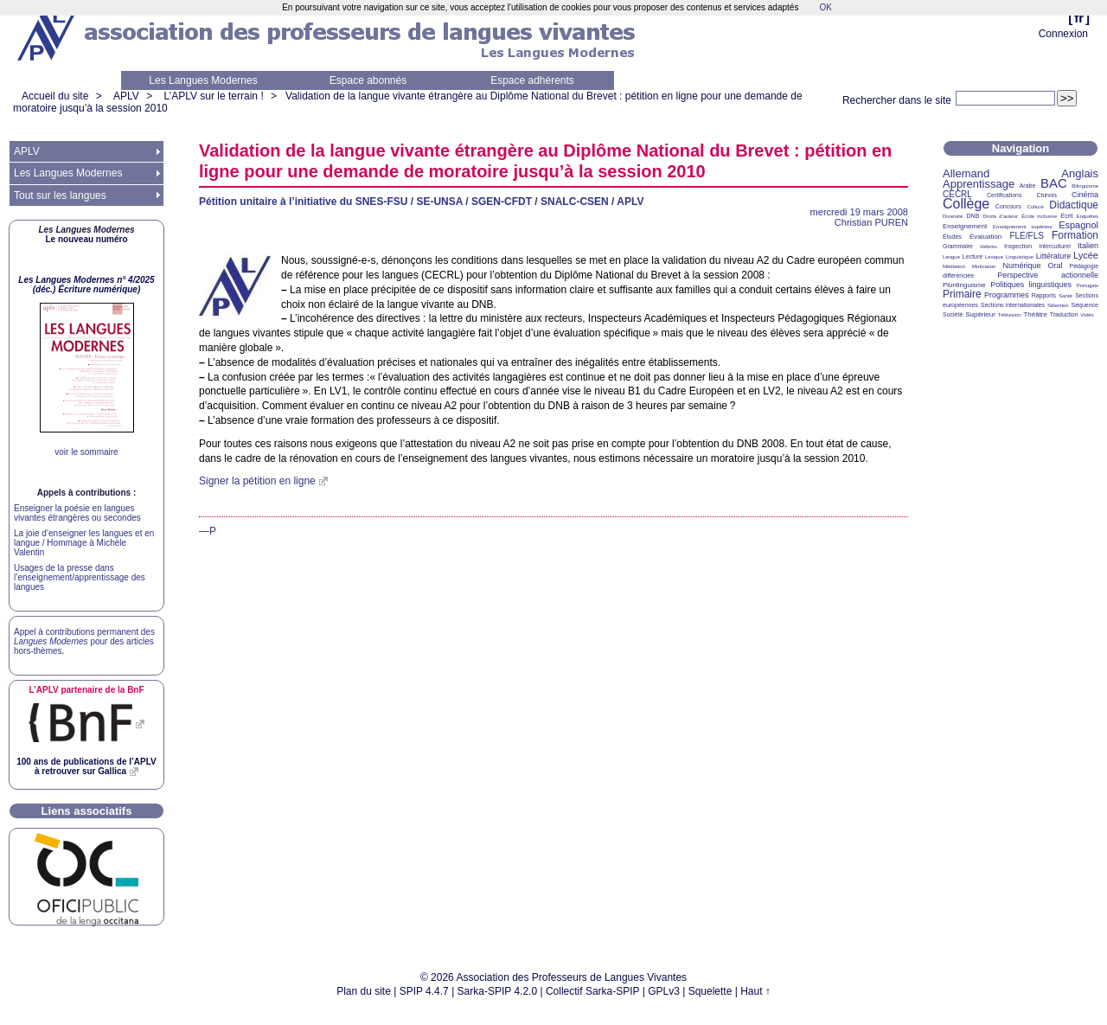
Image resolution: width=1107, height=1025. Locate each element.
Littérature (1054, 256)
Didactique (1073, 205)
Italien (1088, 245)
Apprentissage (978, 183)
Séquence (1084, 305)
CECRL (957, 194)
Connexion (1063, 34)
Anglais (1079, 173)
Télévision (1009, 314)
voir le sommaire (86, 452)
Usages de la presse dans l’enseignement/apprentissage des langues (79, 577)
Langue (951, 256)
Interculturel (1055, 246)
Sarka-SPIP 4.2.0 (498, 991)
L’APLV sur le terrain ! (214, 96)
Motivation (983, 266)
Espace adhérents (532, 80)
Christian (871, 222)
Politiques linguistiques (1031, 284)
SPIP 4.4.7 (424, 991)
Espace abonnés (368, 80)
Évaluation (985, 236)
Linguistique (1019, 256)
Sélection (1058, 305)
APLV (126, 96)
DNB (973, 216)
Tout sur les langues (60, 195)
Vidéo (1086, 314)
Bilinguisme (1085, 186)
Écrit (1066, 216)
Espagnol (1078, 225)
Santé (1065, 295)
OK (825, 7)
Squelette (710, 991)
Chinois (1047, 195)
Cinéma (1085, 194)
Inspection (1018, 246)
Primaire (962, 294)
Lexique (994, 256)
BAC (1053, 183)
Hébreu (988, 246)
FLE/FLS (1026, 235)
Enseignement (965, 226)
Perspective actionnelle (1047, 275)
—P (207, 531)
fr (1079, 17)
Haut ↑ (755, 991)
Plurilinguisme (964, 285)
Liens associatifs (87, 810)
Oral (1055, 265)
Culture (1035, 206)
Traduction (1064, 314)
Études (952, 237)
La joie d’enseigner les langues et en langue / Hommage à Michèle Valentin (84, 543)
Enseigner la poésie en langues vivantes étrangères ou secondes (77, 512)
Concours (1008, 206)
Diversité (953, 216)
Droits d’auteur (1000, 216)
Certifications (1004, 195)
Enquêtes (1087, 216)
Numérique (1021, 265)
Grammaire (958, 246)
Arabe (1028, 186)
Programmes (1006, 295)
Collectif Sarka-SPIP (593, 991)
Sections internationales (1013, 305)
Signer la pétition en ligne (257, 481)
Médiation (954, 266)
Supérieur (980, 314)
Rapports (1044, 295)
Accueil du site (55, 96)
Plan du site (363, 991)
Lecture (972, 256)
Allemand (966, 173)
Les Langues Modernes (203, 80)
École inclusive (1039, 216)
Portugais (1087, 285)
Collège (966, 203)
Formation (1075, 235)
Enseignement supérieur (1023, 226)
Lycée (1085, 255)
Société (953, 314)
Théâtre (1035, 314)
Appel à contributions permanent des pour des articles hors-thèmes (84, 641)
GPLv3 (664, 991)
